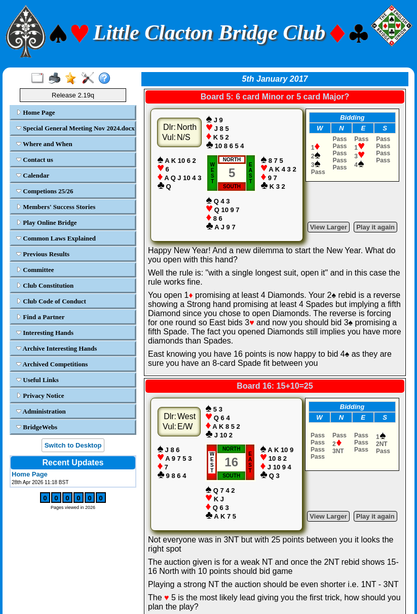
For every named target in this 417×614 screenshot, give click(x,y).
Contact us (34, 159)
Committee (35, 270)
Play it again (375, 227)
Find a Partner (40, 317)
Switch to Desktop (73, 445)
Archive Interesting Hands (56, 348)
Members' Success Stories (55, 207)
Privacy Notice (40, 395)
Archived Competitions (52, 364)
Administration (41, 411)
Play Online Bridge (46, 222)
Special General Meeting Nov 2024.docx (74, 128)
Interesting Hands (44, 332)
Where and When (44, 144)
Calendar (32, 175)
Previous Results (42, 254)
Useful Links (37, 380)
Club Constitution (44, 285)
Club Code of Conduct (51, 301)
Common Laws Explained (56, 238)
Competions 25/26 (44, 191)
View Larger (328, 227)
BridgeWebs (36, 427)
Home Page (35, 112)
